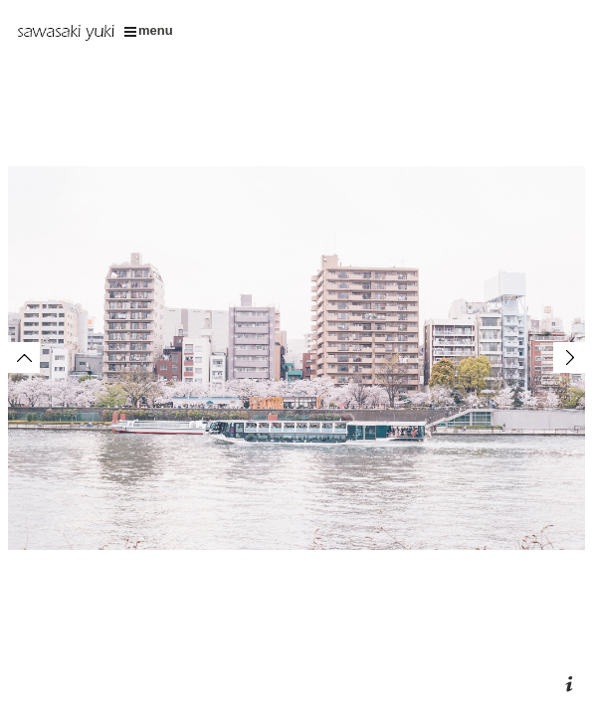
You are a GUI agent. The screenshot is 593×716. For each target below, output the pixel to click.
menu (148, 30)
